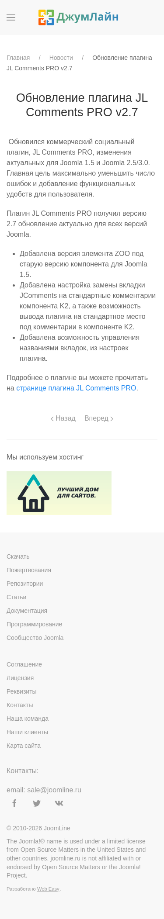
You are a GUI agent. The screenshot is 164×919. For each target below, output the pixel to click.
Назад (63, 418)
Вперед (98, 418)
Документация (27, 610)
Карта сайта (24, 745)
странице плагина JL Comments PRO (76, 388)
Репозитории (25, 583)
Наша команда (28, 718)
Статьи (16, 597)
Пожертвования (29, 570)
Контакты (20, 704)
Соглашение (24, 664)
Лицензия (20, 677)
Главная (18, 57)
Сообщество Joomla (35, 637)
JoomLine (57, 828)
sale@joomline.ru (54, 790)
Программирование (34, 624)
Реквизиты (22, 691)
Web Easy (48, 888)
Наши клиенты (27, 732)
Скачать (18, 556)
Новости (61, 57)
